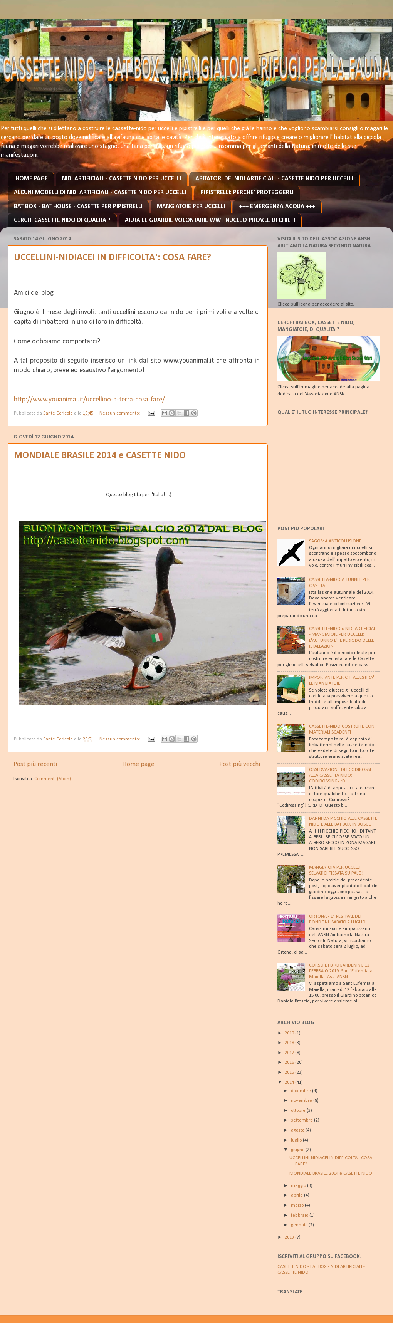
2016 (290, 1062)
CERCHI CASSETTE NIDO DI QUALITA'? (62, 220)
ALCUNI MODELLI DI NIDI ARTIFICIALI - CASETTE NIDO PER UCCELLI (100, 193)
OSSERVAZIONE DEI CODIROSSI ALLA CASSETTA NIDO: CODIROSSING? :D (340, 775)
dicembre (301, 1091)
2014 (290, 1082)
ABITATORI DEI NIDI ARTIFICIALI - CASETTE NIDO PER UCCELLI (274, 179)
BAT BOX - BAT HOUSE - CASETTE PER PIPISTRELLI (78, 206)
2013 (290, 1237)
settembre (302, 1120)
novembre (302, 1100)
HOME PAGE (31, 179)
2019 (290, 1033)
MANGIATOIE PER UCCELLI (191, 206)
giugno (298, 1150)
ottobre (299, 1110)
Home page (138, 764)
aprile (297, 1195)
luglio (297, 1140)
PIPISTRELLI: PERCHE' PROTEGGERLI (247, 193)
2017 (290, 1053)
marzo (298, 1205)
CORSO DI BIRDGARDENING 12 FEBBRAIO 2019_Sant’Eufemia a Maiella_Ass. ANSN (341, 971)
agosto (298, 1130)
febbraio (300, 1215)
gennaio (300, 1225)
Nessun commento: (120, 413)
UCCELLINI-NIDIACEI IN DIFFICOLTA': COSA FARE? (112, 257)
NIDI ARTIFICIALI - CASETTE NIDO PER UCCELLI (121, 179)
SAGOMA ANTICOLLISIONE (335, 541)
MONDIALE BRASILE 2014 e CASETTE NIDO (100, 455)
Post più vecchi (239, 764)
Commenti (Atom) (52, 779)
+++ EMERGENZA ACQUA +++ (277, 206)
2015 (290, 1072)
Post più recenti (35, 764)
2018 (290, 1043)
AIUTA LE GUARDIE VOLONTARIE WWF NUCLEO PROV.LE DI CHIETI (210, 220)
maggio (299, 1186)
